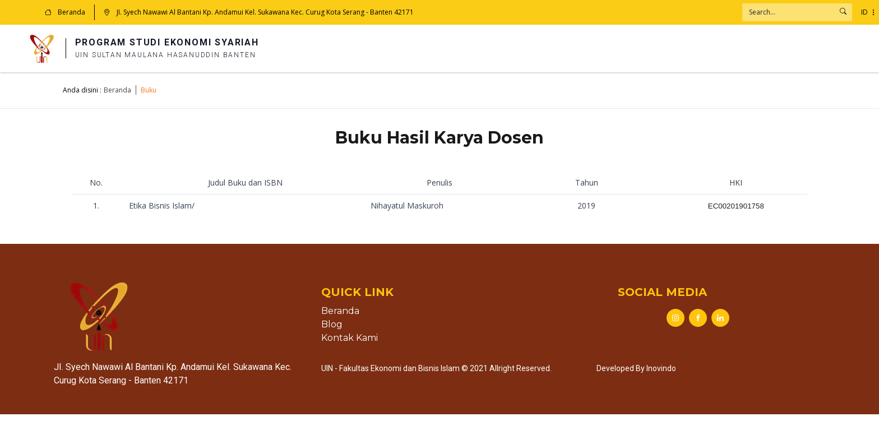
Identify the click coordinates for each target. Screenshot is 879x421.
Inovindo (661, 375)
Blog (332, 331)
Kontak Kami (349, 344)
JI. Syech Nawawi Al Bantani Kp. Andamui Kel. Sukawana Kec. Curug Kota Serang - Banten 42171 (259, 12)
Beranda (65, 12)
